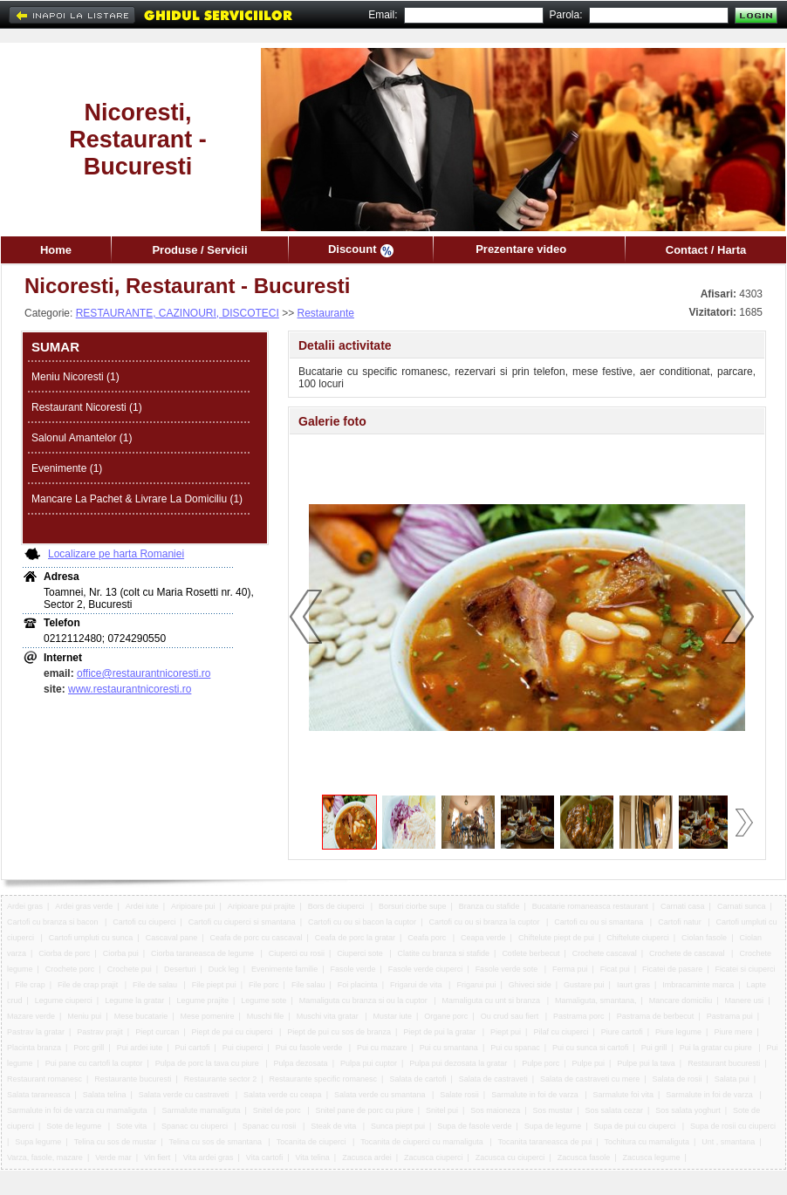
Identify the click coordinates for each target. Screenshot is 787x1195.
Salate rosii (459, 1094)
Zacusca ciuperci (433, 1157)
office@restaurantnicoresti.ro (143, 673)
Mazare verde (31, 1016)
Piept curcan (157, 1032)
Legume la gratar (134, 1000)
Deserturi (180, 969)
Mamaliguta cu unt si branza (492, 1000)
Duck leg (224, 969)
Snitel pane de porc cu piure (365, 1110)
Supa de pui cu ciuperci (636, 1126)
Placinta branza (34, 1047)
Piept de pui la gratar (440, 1032)
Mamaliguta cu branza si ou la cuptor (364, 1000)
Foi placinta (358, 984)
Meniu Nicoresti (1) (75, 377)
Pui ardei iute (140, 1047)
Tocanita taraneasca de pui (545, 1141)
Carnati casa (682, 906)
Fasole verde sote (508, 969)
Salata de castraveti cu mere (590, 1079)
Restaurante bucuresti (132, 1079)
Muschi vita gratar (329, 1016)
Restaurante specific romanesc (324, 1079)
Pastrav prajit (100, 1032)
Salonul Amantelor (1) (81, 438)
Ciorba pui (121, 953)
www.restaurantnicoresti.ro (129, 689)
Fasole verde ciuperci (425, 969)
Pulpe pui (588, 1063)
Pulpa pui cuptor (368, 1063)
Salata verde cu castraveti (185, 1094)
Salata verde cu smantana (381, 1094)
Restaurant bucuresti (724, 1063)
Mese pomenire (208, 1016)
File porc (264, 984)
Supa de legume (553, 1126)
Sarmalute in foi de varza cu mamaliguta (78, 1110)
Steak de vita (335, 1126)
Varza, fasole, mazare (45, 1157)
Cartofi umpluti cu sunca (91, 937)
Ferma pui (570, 969)
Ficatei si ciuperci (745, 969)
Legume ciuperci (63, 1000)
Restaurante (326, 313)
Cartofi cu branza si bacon (53, 922)
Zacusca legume (651, 1157)
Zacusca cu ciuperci (510, 1157)
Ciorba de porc (64, 953)
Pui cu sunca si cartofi (590, 1047)
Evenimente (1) (66, 468)
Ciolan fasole (704, 937)
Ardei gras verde (84, 906)
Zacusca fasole (584, 1157)
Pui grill (654, 1047)
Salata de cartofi (417, 1079)
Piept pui (505, 1032)
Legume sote (263, 1000)
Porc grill (88, 1047)
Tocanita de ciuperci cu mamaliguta (422, 1141)
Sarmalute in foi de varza (535, 1094)
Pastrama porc (579, 1016)
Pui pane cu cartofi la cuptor (94, 1063)
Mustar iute (392, 1016)
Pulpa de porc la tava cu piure (208, 1063)
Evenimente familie (284, 969)
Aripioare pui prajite (262, 906)
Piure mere (733, 1032)
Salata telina (105, 1094)
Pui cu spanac (515, 1047)
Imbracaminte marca (698, 984)
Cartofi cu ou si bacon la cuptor (362, 922)
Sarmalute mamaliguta (200, 1110)
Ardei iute (142, 906)
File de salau (156, 984)
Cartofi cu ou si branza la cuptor (485, 922)
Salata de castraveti (493, 1079)
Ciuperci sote (361, 953)
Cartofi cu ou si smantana (600, 922)
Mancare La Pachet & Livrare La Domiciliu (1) (137, 499)
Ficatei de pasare (672, 969)
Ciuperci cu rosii (297, 953)
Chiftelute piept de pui (556, 937)
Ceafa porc (427, 937)
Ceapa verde (483, 937)
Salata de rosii (676, 1079)
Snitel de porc (278, 1110)
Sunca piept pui (398, 1126)
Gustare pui (584, 984)
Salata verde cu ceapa (282, 1094)
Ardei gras (25, 906)
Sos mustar (553, 1110)
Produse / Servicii (199, 249)
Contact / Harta (706, 249)
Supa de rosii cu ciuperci (734, 1126)
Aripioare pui (193, 906)
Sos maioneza (495, 1110)
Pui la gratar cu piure (717, 1047)
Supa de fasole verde (474, 1126)
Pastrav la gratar (36, 1032)
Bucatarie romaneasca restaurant (590, 906)
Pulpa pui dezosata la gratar (459, 1063)
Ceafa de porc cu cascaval (256, 937)
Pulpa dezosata (301, 1063)
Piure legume (678, 1032)
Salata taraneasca (39, 1094)
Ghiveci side (530, 984)
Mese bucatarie (141, 1016)
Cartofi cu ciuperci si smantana (242, 922)
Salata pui (732, 1079)
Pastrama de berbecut (656, 1016)
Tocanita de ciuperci (312, 1141)
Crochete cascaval (604, 953)
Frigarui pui (476, 984)
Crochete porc (70, 969)
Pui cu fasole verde (310, 1047)
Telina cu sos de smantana (215, 1141)
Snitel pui (442, 1110)
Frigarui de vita (417, 984)
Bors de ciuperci (337, 906)
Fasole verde (352, 969)
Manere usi (744, 1000)
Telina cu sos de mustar (115, 1141)
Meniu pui (84, 1016)
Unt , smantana (728, 1141)
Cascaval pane (172, 937)
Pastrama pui (730, 1016)
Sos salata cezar (614, 1110)
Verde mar (113, 1157)
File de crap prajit (89, 984)
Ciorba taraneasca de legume (204, 953)
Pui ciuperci (242, 1047)
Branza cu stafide (489, 906)
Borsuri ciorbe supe (413, 906)
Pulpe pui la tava (646, 1063)
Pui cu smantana (449, 1047)
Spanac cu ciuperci (195, 1126)
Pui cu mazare (382, 1047)
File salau (308, 984)
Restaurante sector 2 (220, 1079)
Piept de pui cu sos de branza (339, 1032)
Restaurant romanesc (44, 1079)
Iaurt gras (633, 984)
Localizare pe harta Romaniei (116, 554)
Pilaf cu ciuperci (560, 1032)
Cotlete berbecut (530, 953)
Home (56, 249)
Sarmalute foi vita (623, 1094)
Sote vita (132, 1126)
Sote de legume (75, 1126)
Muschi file (265, 1016)
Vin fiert (157, 1157)
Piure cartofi (622, 1032)
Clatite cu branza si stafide (444, 953)
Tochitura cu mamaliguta (646, 1141)
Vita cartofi (264, 1157)
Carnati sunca (741, 906)
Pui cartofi (192, 1047)
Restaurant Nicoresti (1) (86, 407)
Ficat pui (615, 969)
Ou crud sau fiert (511, 1016)
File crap (30, 984)
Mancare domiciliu (681, 1000)
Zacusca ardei (367, 1157)
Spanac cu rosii (270, 1126)
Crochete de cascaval (688, 953)
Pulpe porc (540, 1063)
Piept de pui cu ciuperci (233, 1032)
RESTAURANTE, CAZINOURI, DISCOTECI (177, 313)
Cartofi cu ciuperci (144, 922)
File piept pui (214, 984)
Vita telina (312, 1157)
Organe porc (446, 1016)
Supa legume (38, 1141)
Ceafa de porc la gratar (355, 937)
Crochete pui (129, 969)
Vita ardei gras (208, 1157)
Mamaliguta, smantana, (596, 1000)
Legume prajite (203, 1000)
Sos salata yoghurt (688, 1110)
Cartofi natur (680, 922)
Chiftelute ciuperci (637, 937)
